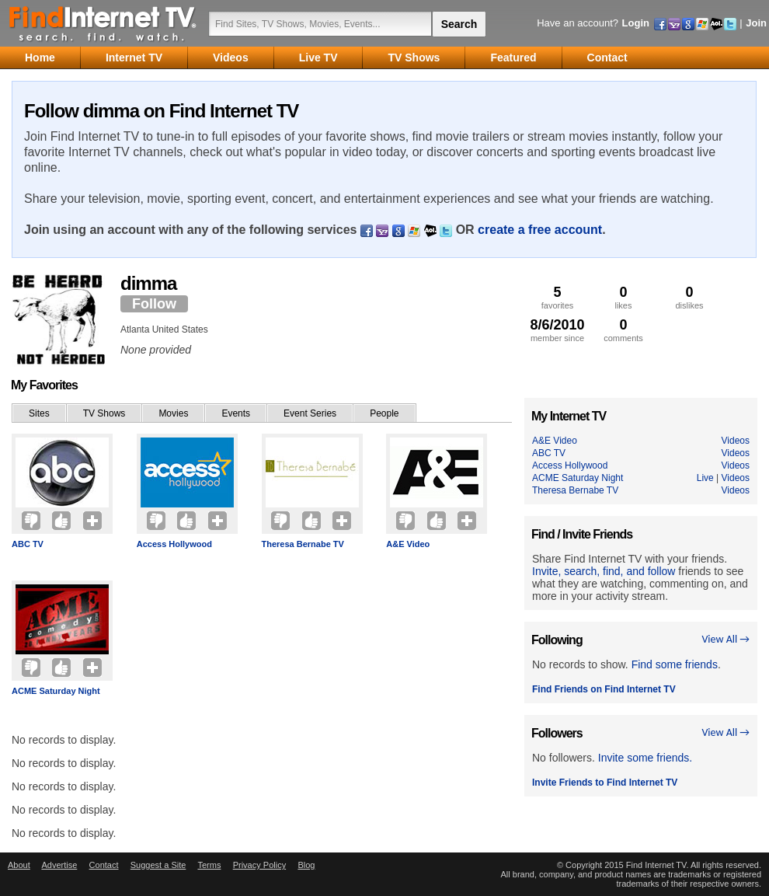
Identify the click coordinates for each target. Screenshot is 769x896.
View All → (725, 639)
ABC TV (27, 544)
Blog (306, 865)
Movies (173, 413)
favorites (557, 297)
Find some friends (675, 664)
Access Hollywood (174, 544)
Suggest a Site (158, 865)
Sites (39, 413)
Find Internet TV (103, 23)
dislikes (689, 297)
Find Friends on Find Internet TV (604, 689)
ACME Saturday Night (56, 691)
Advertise (59, 865)
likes (623, 297)
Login (635, 23)
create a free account (540, 229)
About (19, 865)
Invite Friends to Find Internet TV (604, 782)
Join (756, 23)
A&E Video (408, 544)
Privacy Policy (259, 865)
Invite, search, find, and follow (603, 571)
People (384, 413)
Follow (154, 304)
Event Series (310, 413)
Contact (104, 865)
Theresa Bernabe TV (303, 544)
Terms (209, 865)
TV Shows (104, 413)
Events (235, 413)
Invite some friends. (645, 757)
